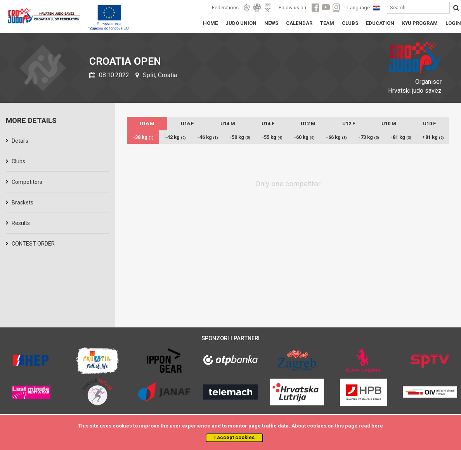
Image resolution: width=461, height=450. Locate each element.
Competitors (27, 182)
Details (20, 141)
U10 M (388, 123)
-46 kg (207, 137)
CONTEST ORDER (33, 244)
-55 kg (272, 137)
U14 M (227, 123)
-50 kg (239, 137)
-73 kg (368, 137)
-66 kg (336, 137)
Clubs (18, 161)
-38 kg (143, 137)
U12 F (348, 123)
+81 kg (433, 137)
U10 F (429, 123)
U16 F (187, 123)
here (377, 426)
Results (21, 223)
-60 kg (304, 137)
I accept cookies (234, 437)
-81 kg (400, 137)
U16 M (147, 123)
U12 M (308, 123)
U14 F (268, 123)
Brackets (22, 202)
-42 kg (175, 137)
